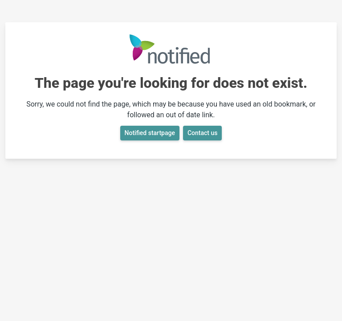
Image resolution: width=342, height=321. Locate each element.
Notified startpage (150, 132)
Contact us (202, 132)
